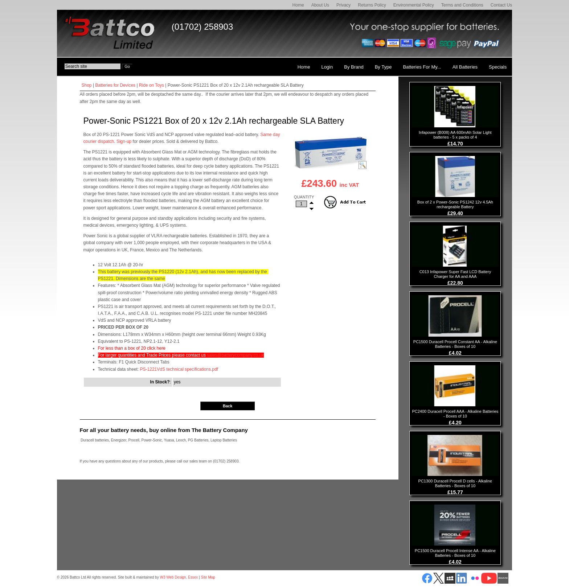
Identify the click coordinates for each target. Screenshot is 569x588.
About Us (320, 5)
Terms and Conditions (462, 5)
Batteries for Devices (115, 85)
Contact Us (501, 5)
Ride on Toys (151, 85)
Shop (87, 85)
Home (298, 5)
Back (227, 406)
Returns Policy (372, 5)
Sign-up (123, 141)
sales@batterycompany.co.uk (235, 355)
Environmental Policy (413, 5)
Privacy (343, 5)
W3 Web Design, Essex (179, 577)
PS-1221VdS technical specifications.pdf (179, 369)
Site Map (208, 577)
